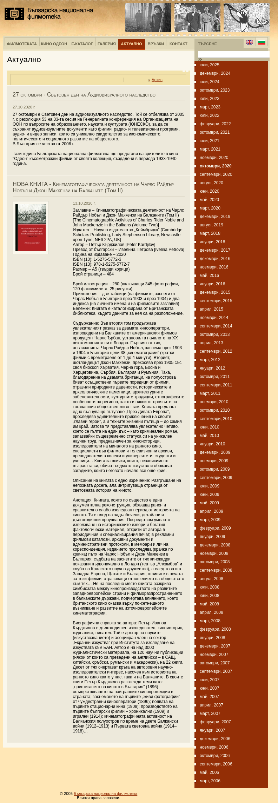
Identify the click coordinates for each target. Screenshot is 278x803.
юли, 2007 (209, 679)
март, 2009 (210, 519)
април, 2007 (211, 705)
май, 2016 (209, 275)
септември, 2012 (216, 351)
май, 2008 (209, 604)
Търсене (207, 44)
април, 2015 (211, 309)
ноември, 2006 (214, 747)
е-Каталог (82, 44)
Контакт (178, 44)
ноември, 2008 (214, 553)
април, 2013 (211, 342)
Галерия (107, 44)
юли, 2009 (209, 486)
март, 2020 (210, 208)
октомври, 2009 (215, 469)
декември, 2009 (215, 452)
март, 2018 (210, 233)
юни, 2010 (209, 427)
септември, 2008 (216, 570)
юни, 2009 (209, 494)
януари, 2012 (212, 368)
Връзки (156, 44)
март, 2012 (210, 359)
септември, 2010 (216, 418)
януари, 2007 (212, 730)
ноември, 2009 (214, 460)
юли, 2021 (209, 140)
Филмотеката (22, 44)
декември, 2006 (215, 738)
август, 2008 (211, 578)
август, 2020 (211, 182)
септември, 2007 (216, 671)
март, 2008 (210, 620)
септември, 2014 (216, 326)
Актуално (131, 44)
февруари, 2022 (215, 123)
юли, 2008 (209, 587)
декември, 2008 (215, 545)
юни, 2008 (209, 595)
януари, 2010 (212, 444)
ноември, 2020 (214, 157)
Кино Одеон (54, 44)
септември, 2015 (216, 300)
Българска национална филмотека (49, 13)
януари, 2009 (212, 536)
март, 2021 (210, 149)
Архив (157, 80)
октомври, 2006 (215, 755)
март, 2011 (210, 393)
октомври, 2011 (215, 376)
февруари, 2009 (215, 528)
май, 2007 (209, 696)
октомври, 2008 (215, 561)
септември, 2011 (216, 385)
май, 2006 (209, 772)
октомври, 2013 (215, 334)
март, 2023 (210, 107)
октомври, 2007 (215, 663)
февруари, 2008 (215, 629)
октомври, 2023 (215, 90)
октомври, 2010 (215, 410)
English (249, 42)
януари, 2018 (212, 241)
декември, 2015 (215, 292)
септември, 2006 (216, 764)
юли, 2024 (209, 81)
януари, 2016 (212, 283)
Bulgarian (261, 42)
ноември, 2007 (214, 654)
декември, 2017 (215, 250)
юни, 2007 (209, 688)
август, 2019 (211, 225)
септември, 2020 (216, 174)
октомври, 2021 (215, 132)
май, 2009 (209, 502)
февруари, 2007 (215, 721)
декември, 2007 (215, 646)
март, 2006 (210, 780)
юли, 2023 (209, 98)
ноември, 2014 (214, 317)
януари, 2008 (212, 637)
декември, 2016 (215, 258)
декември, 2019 (215, 216)
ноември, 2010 (214, 401)
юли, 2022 (209, 115)
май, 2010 (209, 435)
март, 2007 (210, 713)
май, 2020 (209, 199)
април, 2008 (211, 612)
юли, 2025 (209, 64)
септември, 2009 (216, 477)
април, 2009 (211, 511)
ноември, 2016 (214, 267)
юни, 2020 (209, 191)
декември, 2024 (215, 73)
